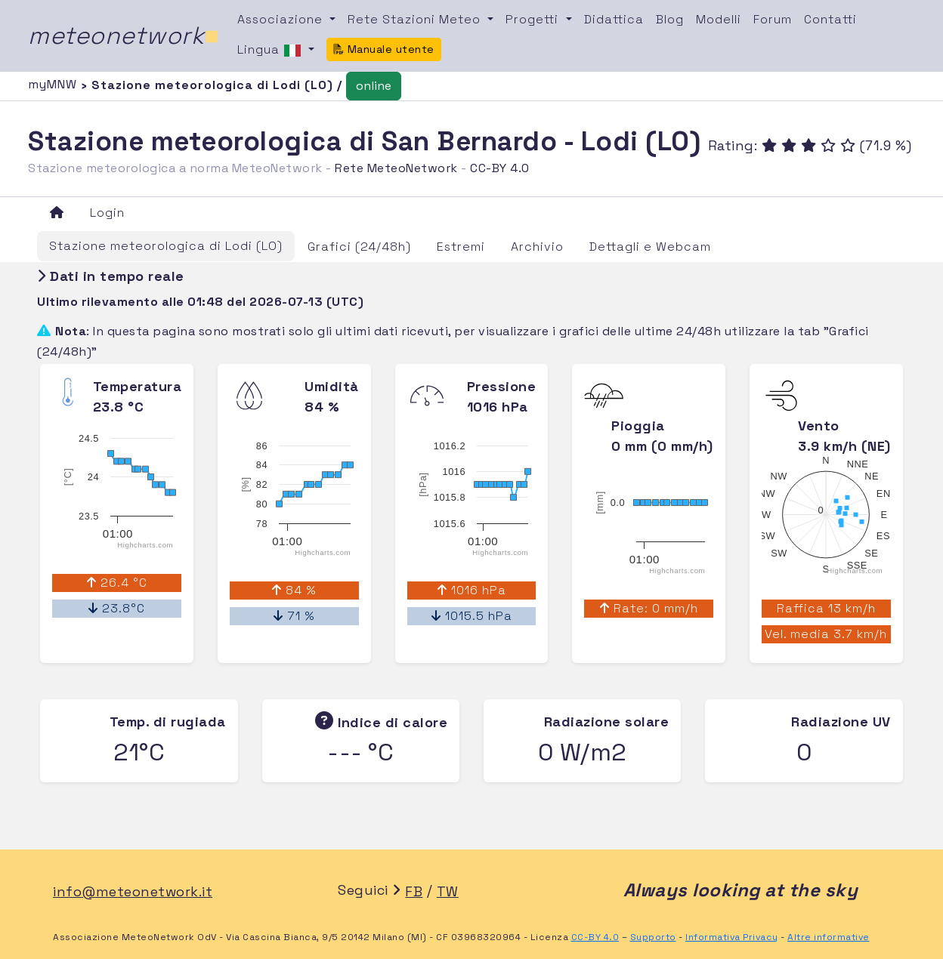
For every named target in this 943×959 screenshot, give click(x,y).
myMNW (54, 84)
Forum (772, 19)
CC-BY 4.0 (500, 168)
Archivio (537, 246)
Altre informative (828, 937)
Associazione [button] (281, 19)
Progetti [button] (534, 19)
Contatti (830, 19)
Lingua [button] (271, 51)
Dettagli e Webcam (650, 246)
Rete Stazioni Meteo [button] (416, 19)
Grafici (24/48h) (359, 246)
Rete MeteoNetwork (396, 168)
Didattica (614, 19)
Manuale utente (383, 49)
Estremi (461, 246)
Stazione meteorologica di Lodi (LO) (166, 246)
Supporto (653, 937)
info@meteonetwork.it (132, 891)
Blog (670, 19)
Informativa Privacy (731, 937)
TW (448, 891)
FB (413, 891)
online (373, 86)
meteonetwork (123, 35)
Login (107, 212)
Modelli (718, 19)
